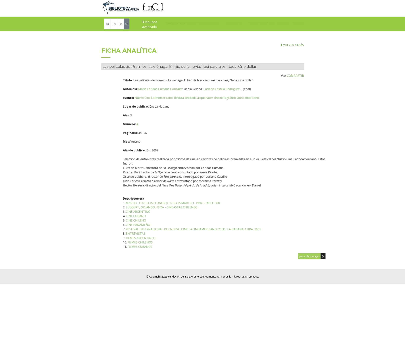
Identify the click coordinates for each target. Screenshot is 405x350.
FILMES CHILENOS (159, 251)
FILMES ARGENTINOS (160, 247)
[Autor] (107, 24)
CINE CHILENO (155, 229)
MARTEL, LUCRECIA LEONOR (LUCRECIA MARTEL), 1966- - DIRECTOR (192, 212)
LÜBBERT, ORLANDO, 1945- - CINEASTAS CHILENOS (181, 216)
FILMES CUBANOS (159, 256)
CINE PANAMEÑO (157, 234)
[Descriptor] (120, 24)
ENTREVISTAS (155, 242)
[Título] (114, 24)
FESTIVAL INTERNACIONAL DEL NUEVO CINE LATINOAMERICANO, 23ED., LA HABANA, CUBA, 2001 (212, 238)
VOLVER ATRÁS (292, 54)
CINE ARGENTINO (157, 221)
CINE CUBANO (155, 225)
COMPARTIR (292, 85)
